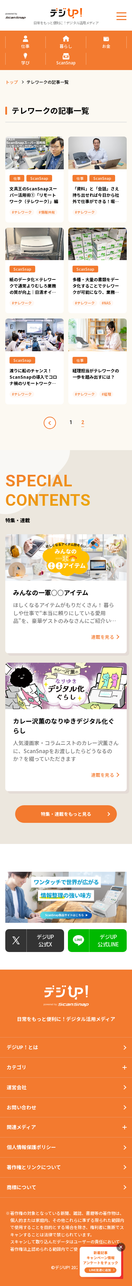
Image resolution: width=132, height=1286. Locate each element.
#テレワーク (22, 212)
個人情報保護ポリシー (31, 1147)
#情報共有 (47, 212)
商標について (21, 1187)
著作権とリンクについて (34, 1167)
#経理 (106, 394)
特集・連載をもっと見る (66, 814)
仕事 (16, 178)
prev (50, 423)
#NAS (106, 302)
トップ (11, 82)
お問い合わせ (21, 1107)
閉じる (121, 1247)
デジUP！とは (22, 1047)
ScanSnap (39, 178)
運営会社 (16, 1087)
